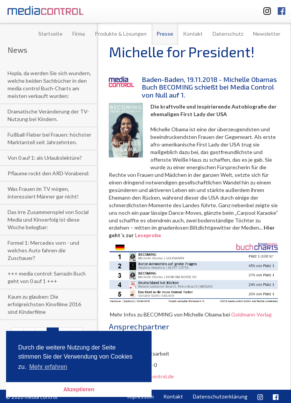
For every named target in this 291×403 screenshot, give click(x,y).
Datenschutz (228, 33)
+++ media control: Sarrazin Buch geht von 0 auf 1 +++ (47, 277)
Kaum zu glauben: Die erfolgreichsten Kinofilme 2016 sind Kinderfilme (44, 304)
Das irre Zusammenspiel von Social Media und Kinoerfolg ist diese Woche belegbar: (48, 219)
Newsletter (266, 33)
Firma (78, 33)
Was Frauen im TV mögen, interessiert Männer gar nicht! (43, 193)
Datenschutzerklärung (220, 396)
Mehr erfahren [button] (48, 367)
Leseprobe (148, 235)
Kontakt (193, 33)
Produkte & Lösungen (121, 33)
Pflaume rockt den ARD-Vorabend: (48, 173)
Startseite (50, 33)
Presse (164, 33)
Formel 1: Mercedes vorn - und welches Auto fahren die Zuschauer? (43, 250)
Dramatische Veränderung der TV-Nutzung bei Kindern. (48, 115)
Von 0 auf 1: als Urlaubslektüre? (45, 157)
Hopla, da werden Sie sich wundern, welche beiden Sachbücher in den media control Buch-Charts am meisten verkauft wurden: (49, 84)
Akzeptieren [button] (78, 389)
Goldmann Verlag (251, 314)
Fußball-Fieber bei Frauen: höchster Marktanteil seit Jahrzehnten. (49, 138)
